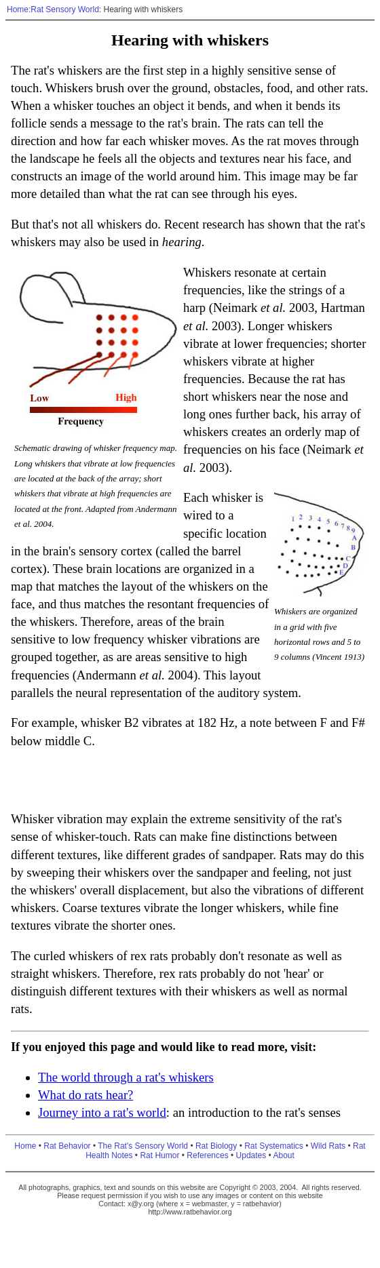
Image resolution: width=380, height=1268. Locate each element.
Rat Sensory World (64, 9)
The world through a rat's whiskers (126, 1077)
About (283, 1155)
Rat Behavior (66, 1146)
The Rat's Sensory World (143, 1146)
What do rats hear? (85, 1095)
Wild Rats (328, 1146)
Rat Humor (159, 1155)
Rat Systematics (273, 1146)
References (207, 1155)
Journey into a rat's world (102, 1112)
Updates (251, 1155)
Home (17, 9)
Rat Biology (216, 1146)
